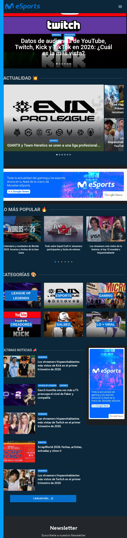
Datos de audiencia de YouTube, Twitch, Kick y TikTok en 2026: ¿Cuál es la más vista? (63, 47)
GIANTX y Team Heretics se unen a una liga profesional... (53, 145)
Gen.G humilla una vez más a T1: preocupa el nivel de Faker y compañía (58, 395)
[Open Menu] (120, 6)
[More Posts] (43, 498)
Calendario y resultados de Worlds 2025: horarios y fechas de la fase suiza (21, 249)
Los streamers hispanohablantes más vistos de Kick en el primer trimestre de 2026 (59, 365)
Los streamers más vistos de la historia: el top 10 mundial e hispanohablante (106, 249)
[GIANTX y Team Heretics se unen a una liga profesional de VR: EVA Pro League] (54, 118)
